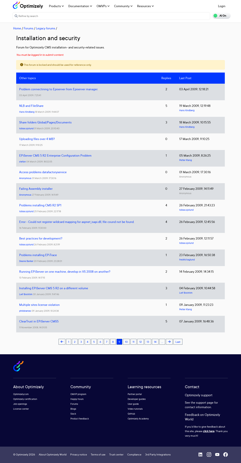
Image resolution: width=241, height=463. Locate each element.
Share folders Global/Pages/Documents (45, 122)
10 (126, 342)
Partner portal (135, 394)
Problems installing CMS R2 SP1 (40, 205)
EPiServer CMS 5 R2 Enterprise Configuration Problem (55, 155)
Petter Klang (185, 160)
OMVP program (78, 394)
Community (123, 6)
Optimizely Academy (138, 418)
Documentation (80, 6)
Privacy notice (78, 454)
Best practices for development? (40, 238)
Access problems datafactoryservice (43, 172)
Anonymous (25, 178)
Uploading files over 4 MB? (37, 139)
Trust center (116, 454)
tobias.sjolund (26, 128)
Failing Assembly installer (36, 189)
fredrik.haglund (187, 259)
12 (140, 342)
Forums (28, 28)
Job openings (20, 404)
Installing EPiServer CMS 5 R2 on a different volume (53, 288)
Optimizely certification (25, 399)
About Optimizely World (52, 454)
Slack (73, 413)
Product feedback (79, 418)
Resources (145, 6)
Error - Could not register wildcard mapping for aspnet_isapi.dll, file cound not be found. (76, 222)
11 (133, 342)
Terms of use (98, 454)
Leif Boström (25, 294)
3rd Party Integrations (158, 454)
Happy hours (77, 399)
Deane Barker (26, 261)
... (162, 342)
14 (155, 342)
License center (21, 408)
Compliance (134, 454)
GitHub (131, 413)
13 (148, 342)
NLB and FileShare (31, 106)
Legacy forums (45, 28)
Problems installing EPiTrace (38, 255)
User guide (133, 404)
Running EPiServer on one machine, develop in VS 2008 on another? (64, 271)
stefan (22, 161)
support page (205, 402)
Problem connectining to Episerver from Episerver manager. (58, 89)
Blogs (73, 408)
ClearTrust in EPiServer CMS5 (39, 321)
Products (56, 6)
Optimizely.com (21, 394)
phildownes (25, 310)
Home (17, 28)
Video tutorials (135, 408)
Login (221, 6)
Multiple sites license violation (39, 305)
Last (177, 342)
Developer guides (137, 399)
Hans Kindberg (26, 111)
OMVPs (103, 6)
